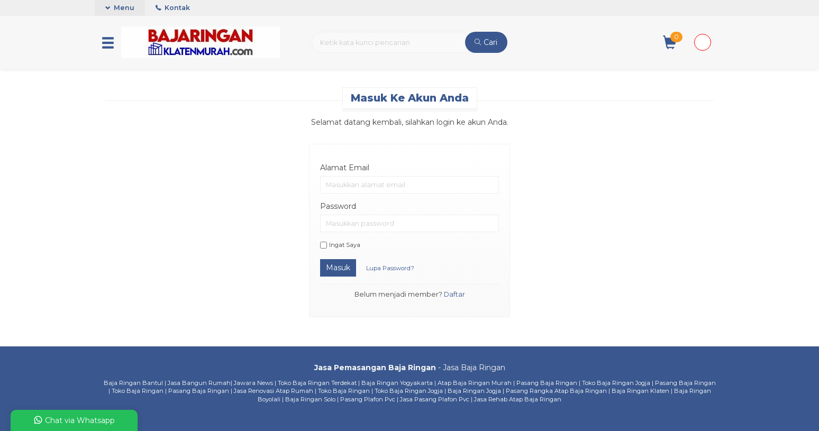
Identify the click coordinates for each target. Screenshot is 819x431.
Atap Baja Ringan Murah (475, 383)
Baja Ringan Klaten (640, 391)
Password (338, 206)
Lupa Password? (390, 268)
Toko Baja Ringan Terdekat (317, 383)
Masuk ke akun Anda (410, 97)
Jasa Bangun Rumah (199, 383)
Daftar (454, 294)
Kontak (173, 8)
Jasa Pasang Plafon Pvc (434, 399)
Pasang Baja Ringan (546, 383)
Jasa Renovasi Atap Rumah (273, 391)
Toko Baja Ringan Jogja (616, 383)
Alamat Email (344, 167)
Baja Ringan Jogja (474, 391)
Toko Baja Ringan (137, 391)
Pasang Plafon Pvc (367, 399)
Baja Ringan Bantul (133, 383)
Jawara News (253, 383)
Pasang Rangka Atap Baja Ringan (556, 391)
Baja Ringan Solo (310, 399)
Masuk (338, 267)
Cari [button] (486, 42)
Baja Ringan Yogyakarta (397, 383)
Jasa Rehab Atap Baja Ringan (517, 399)
